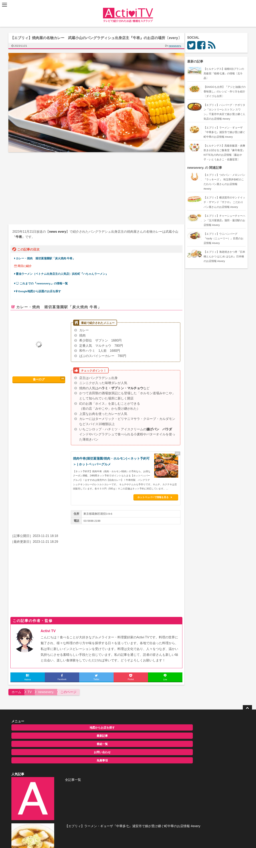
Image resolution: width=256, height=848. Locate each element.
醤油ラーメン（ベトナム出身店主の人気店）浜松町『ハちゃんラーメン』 (63, 273)
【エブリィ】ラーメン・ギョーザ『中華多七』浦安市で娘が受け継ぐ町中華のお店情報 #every (137, 750)
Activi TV (49, 630)
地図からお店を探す (44, 726)
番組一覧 (44, 743)
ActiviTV (119, 839)
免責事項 (44, 759)
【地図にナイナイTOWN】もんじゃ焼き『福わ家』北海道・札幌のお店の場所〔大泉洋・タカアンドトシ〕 (137, 770)
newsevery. (176, 45)
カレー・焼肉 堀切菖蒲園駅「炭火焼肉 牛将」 (47, 258)
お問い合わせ (44, 751)
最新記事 (44, 735)
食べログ (40, 379)
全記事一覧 (120, 726)
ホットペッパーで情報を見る (159, 496)
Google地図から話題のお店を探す (40, 291)
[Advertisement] (54, 188)
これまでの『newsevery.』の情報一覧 (43, 283)
